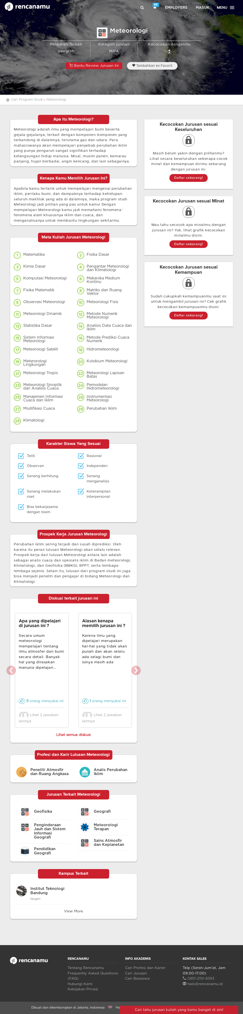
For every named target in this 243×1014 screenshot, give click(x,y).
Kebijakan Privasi (83, 989)
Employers (176, 7)
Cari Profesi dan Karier (145, 968)
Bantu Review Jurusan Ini (94, 65)
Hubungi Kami (80, 984)
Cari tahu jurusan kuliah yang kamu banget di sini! (179, 1010)
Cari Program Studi (27, 99)
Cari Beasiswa (137, 978)
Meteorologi (56, 99)
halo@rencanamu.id (203, 984)
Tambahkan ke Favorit (152, 65)
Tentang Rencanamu (86, 968)
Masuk (202, 7)
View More (73, 911)
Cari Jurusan (136, 973)
